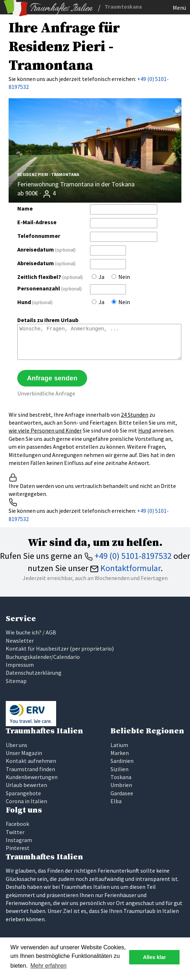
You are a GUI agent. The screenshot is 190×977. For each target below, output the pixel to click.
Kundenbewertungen (32, 777)
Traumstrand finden (30, 769)
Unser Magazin (24, 752)
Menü (179, 7)
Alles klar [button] (154, 957)
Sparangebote (23, 793)
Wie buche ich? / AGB (31, 632)
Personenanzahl (49, 288)
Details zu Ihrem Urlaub (47, 320)
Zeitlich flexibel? (50, 276)
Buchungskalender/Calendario (43, 656)
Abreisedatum (46, 263)
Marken (119, 752)
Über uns (16, 744)
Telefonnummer (38, 235)
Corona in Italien (26, 801)
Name (25, 208)
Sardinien (122, 760)
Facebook (17, 823)
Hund (35, 302)
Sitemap (16, 680)
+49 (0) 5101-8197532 (128, 555)
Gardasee (121, 793)
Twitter (15, 832)
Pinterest (18, 847)
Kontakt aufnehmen (31, 760)
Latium (119, 744)
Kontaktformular (125, 568)
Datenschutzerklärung (34, 672)
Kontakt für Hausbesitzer (37, 648)
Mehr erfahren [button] (48, 966)
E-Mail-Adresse (36, 222)
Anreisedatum (46, 249)
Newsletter (20, 640)
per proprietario (92, 648)
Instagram (19, 839)
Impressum (20, 664)
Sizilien (119, 769)
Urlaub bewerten (26, 784)
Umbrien (121, 784)
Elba (116, 801)
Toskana (120, 777)
